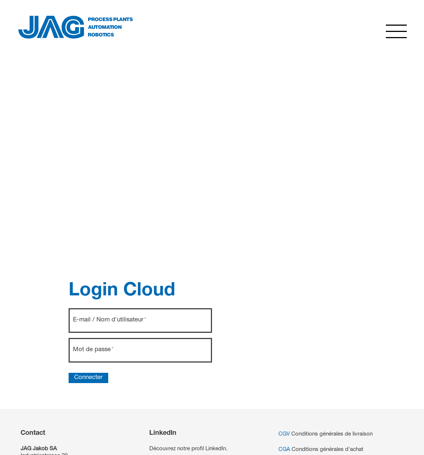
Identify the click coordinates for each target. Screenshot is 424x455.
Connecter (88, 378)
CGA (284, 449)
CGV (284, 434)
